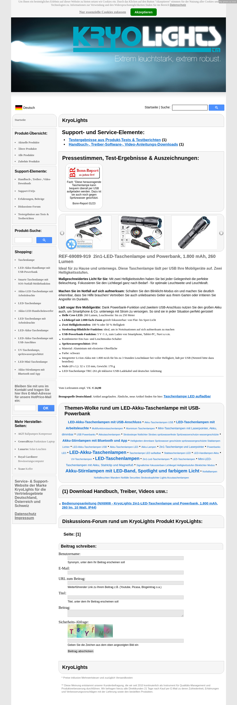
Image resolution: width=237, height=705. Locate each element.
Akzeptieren (143, 12)
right (221, 233)
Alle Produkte (26, 155)
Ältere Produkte (27, 148)
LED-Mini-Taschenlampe (32, 361)
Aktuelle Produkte (28, 142)
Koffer (25, 468)
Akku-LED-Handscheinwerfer (35, 311)
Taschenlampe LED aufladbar (187, 396)
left (62, 233)
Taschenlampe (26, 259)
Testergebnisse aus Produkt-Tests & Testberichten (115, 140)
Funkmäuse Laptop (36, 441)
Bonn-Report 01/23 (84, 203)
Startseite (151, 107)
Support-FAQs (26, 191)
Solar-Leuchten (32, 449)
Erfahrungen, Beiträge (31, 199)
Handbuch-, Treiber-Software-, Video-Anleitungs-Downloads (123, 144)
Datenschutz (178, 5)
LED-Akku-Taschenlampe (33, 330)
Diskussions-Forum (29, 206)
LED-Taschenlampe (29, 303)
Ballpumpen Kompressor (35, 433)
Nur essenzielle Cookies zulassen (102, 12)
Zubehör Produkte (29, 161)
